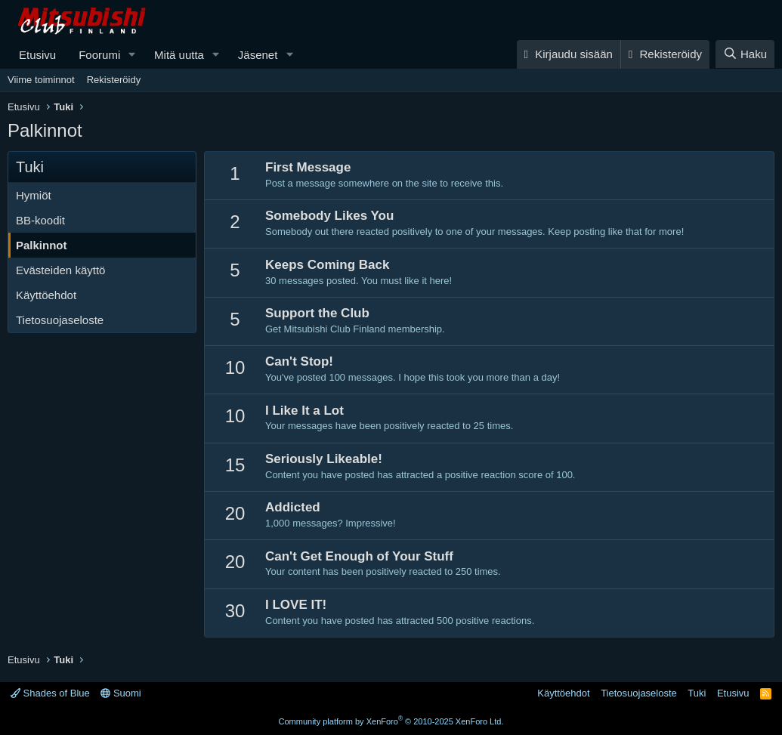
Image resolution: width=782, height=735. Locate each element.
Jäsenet (258, 54)
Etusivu (37, 54)
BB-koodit (40, 220)
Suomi (120, 693)
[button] (132, 55)
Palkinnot (41, 245)
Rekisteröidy (114, 79)
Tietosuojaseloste (60, 319)
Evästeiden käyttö (60, 270)
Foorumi (99, 54)
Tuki (697, 693)
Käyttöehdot (46, 295)
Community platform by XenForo (391, 721)
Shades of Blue (50, 693)
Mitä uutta (179, 54)
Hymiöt (33, 195)
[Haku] (745, 54)
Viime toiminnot (41, 79)
